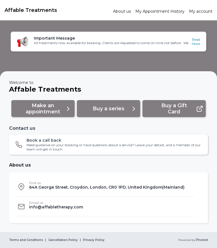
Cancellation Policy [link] (63, 240)
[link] (56, 10)
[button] (108, 41)
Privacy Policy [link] (94, 240)
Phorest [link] (201, 240)
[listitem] (106, 187)
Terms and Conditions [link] (26, 240)
